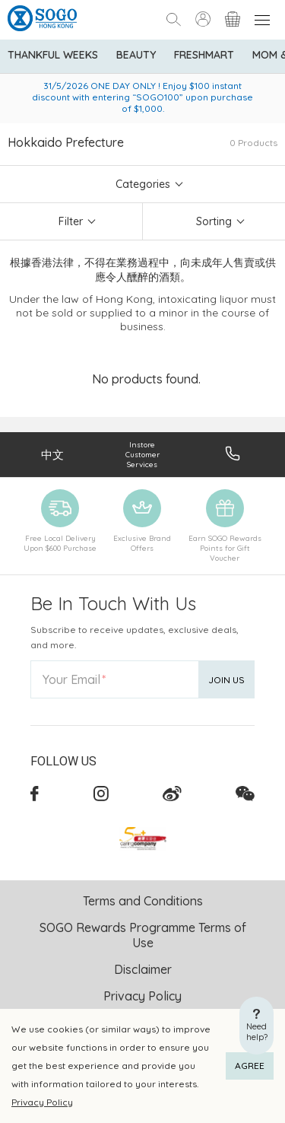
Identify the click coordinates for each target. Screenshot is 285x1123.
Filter (71, 221)
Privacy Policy (42, 1102)
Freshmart (204, 55)
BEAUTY (136, 55)
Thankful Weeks (53, 55)
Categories (143, 184)
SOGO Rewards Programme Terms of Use (143, 935)
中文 (52, 454)
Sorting (214, 221)
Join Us (226, 680)
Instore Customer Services (142, 454)
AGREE (249, 1065)
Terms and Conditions (143, 900)
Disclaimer (143, 969)
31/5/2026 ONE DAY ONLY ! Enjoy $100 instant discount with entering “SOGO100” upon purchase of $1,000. (142, 97)
